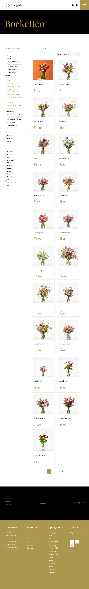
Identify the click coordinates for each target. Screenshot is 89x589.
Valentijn (10, 103)
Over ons (30, 533)
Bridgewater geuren (13, 56)
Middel (9, 138)
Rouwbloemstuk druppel (15, 114)
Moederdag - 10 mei (13, 94)
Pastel (9, 171)
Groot (9, 141)
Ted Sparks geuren (13, 61)
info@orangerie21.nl (11, 548)
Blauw (9, 152)
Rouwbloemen (9, 111)
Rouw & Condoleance (14, 97)
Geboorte (10, 89)
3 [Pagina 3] (57, 471)
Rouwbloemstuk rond (14, 120)
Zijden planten (11, 72)
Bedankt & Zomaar (13, 84)
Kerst (9, 59)
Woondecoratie (12, 67)
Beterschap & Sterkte (14, 86)
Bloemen (7, 75)
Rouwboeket (11, 122)
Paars (9, 168)
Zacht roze (10, 182)
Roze (9, 177)
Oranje (9, 166)
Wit (8, 179)
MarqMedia (80, 585)
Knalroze (10, 160)
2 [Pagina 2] (53, 471)
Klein (8, 136)
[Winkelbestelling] (67, 54)
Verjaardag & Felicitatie (14, 105)
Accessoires (9, 53)
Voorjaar (10, 108)
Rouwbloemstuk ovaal (14, 117)
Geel (8, 157)
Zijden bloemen (12, 69)
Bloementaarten (10, 78)
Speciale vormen (12, 125)
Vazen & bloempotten (14, 64)
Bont (8, 154)
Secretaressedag (12, 100)
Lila (8, 163)
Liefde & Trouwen (13, 92)
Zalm (8, 185)
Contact (30, 548)
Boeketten (8, 81)
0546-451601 (10, 544)
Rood (9, 174)
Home (29, 536)
